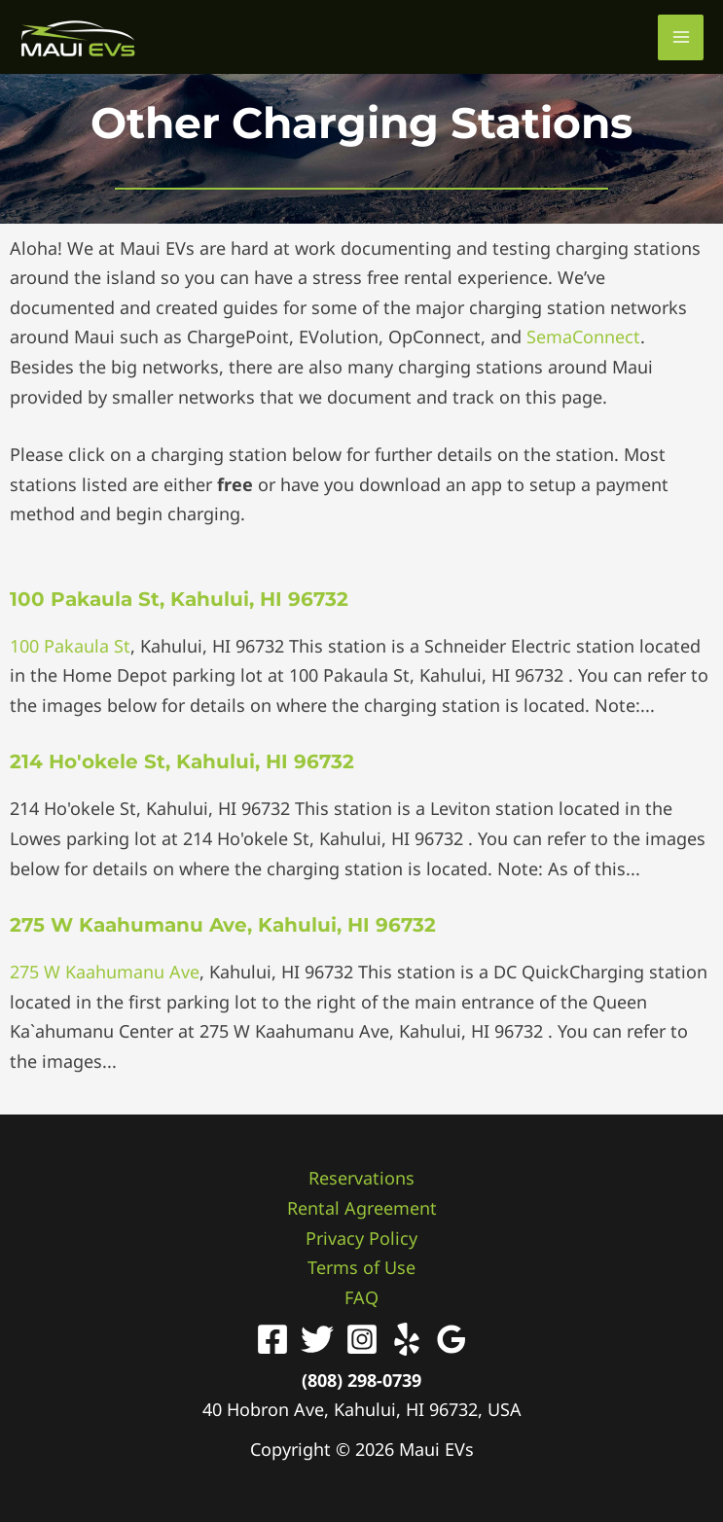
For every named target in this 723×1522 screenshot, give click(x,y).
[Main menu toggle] (681, 37)
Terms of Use (361, 1267)
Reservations (361, 1177)
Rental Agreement (362, 1208)
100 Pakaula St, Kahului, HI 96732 (179, 599)
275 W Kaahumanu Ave (104, 971)
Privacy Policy (361, 1238)
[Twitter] (317, 1339)
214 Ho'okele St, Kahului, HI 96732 (182, 761)
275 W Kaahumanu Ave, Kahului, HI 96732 (223, 925)
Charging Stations (432, 122)
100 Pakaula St (70, 645)
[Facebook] (272, 1339)
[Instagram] (362, 1339)
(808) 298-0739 (361, 1380)
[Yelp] (406, 1339)
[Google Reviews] (451, 1339)
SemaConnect (583, 336)
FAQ (361, 1297)
